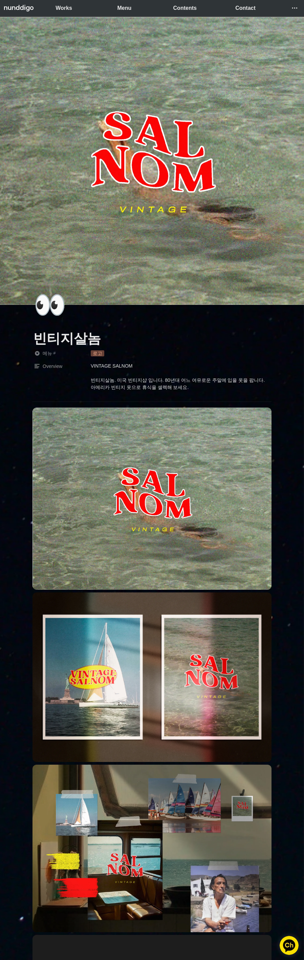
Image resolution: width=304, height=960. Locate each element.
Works (64, 8)
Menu (124, 8)
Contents (185, 8)
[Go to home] (19, 8)
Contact (245, 8)
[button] (294, 8)
